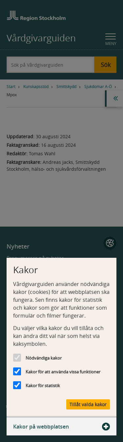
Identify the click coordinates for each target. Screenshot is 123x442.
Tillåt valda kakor (88, 404)
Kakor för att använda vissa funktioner (63, 372)
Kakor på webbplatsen (61, 427)
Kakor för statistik (43, 385)
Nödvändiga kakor (44, 358)
